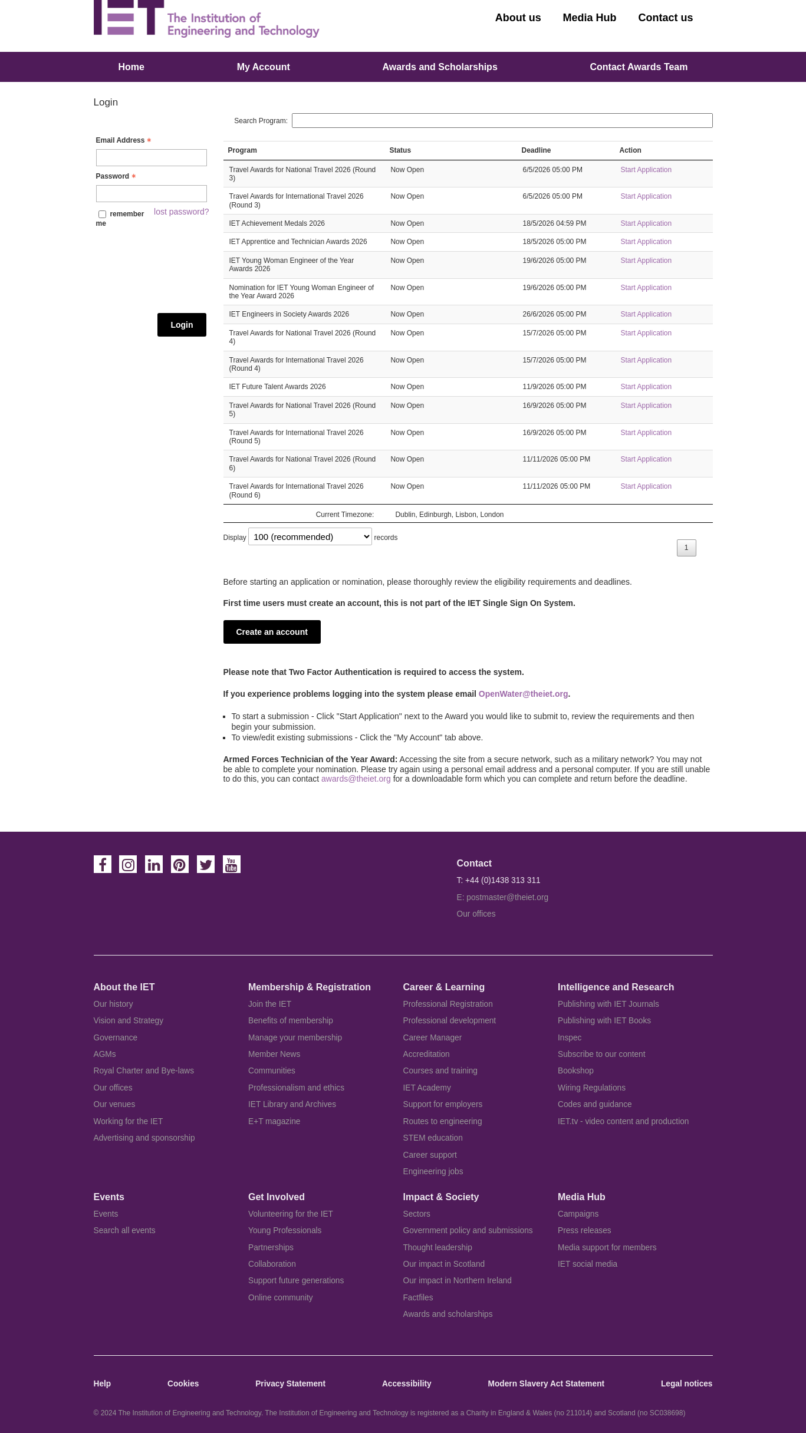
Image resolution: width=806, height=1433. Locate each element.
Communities (271, 1070)
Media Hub (590, 18)
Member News (274, 1054)
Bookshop (576, 1070)
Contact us (665, 18)
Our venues (115, 1104)
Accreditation (426, 1054)
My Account (263, 67)
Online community (280, 1297)
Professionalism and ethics (296, 1087)
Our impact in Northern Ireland (457, 1280)
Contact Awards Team (639, 67)
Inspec (569, 1037)
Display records (310, 537)
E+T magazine (274, 1121)
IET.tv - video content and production (623, 1121)
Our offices (476, 914)
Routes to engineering (442, 1121)
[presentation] (144, 270)
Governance (116, 1037)
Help (102, 1383)
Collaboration (272, 1264)
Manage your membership (295, 1037)
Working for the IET (128, 1121)
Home (131, 67)
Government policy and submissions (468, 1230)
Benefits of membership (290, 1020)
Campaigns (578, 1214)
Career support (430, 1155)
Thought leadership (437, 1247)
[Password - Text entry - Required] (151, 193)
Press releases (584, 1230)
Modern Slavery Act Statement (546, 1383)
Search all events (125, 1230)
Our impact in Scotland (444, 1264)
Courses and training (440, 1070)
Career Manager (432, 1037)
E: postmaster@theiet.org (503, 897)
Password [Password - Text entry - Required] (117, 176)
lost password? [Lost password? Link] (181, 211)
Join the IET (269, 1004)
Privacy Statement (290, 1383)
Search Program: (473, 121)
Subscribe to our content (602, 1054)
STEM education (433, 1138)
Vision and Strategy (129, 1020)
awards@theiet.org (356, 778)
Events (106, 1214)
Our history (113, 1004)
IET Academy (427, 1087)
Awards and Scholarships (439, 67)
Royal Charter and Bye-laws (144, 1070)
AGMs (105, 1054)
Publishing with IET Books (604, 1020)
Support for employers (443, 1104)
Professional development (449, 1020)
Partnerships (271, 1247)
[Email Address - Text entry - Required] (151, 157)
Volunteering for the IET (290, 1214)
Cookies (183, 1383)
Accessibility (407, 1383)
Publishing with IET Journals (608, 1004)
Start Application (646, 170)
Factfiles (418, 1297)
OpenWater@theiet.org (523, 694)
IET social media (587, 1264)
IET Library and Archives (292, 1104)
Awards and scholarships (448, 1314)
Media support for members (607, 1247)
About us (518, 18)
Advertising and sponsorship (144, 1138)
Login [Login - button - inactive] (181, 325)
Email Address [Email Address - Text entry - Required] (125, 140)
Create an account (272, 632)
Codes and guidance (595, 1104)
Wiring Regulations (592, 1087)
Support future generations (296, 1280)
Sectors (416, 1214)
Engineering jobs (433, 1171)
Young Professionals (284, 1230)
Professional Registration (448, 1004)
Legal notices (687, 1383)
